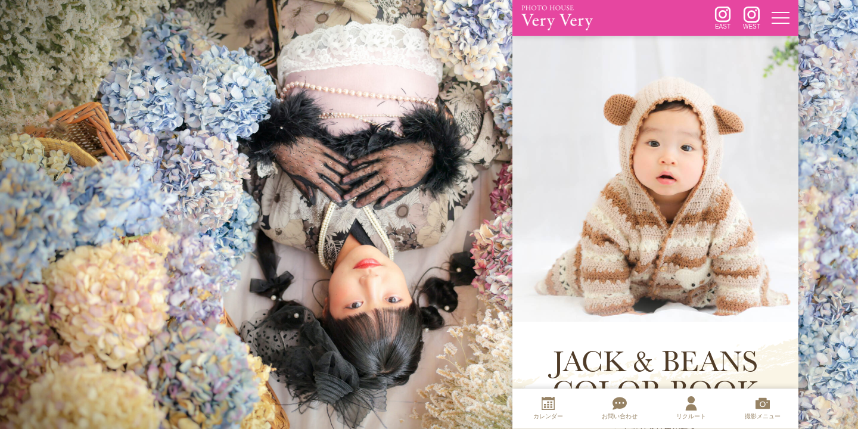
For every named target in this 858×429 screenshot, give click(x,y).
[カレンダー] (548, 409)
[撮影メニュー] (762, 409)
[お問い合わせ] (619, 409)
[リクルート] (691, 409)
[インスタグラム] (722, 18)
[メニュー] (780, 18)
